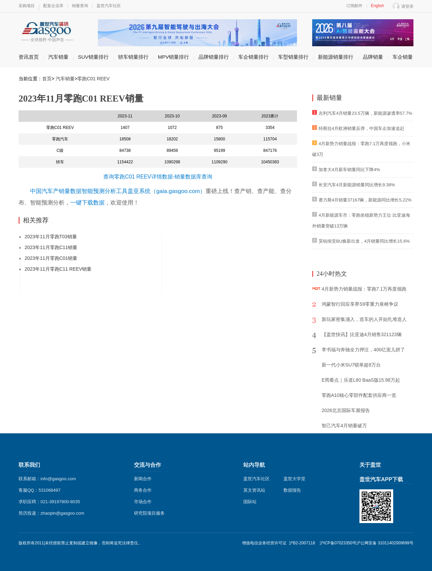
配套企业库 (53, 5)
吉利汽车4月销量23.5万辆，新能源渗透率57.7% (365, 113)
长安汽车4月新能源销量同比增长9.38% (357, 184)
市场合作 (143, 501)
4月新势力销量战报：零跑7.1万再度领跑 (364, 289)
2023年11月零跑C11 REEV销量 (58, 269)
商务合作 (143, 490)
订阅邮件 (354, 5)
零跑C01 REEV (93, 78)
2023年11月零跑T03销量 (51, 236)
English (377, 5)
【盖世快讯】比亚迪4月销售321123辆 (362, 334)
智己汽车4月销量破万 (344, 425)
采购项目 (27, 5)
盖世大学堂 (294, 478)
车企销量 (403, 57)
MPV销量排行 (173, 57)
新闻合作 (143, 478)
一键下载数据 (87, 202)
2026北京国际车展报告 (346, 410)
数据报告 (292, 490)
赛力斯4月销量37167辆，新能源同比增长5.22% (365, 199)
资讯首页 (29, 57)
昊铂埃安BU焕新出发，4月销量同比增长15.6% (364, 241)
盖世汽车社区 (109, 5)
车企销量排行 (253, 57)
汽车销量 (58, 57)
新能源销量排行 (335, 57)
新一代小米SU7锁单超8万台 (351, 365)
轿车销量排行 (133, 57)
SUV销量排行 (93, 57)
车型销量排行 (293, 57)
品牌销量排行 (213, 57)
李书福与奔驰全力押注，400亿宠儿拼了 (363, 349)
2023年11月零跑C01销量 (51, 258)
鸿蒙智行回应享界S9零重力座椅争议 (360, 304)
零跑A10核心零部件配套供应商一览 (359, 395)
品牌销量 (373, 57)
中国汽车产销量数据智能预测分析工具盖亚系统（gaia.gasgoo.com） (118, 191)
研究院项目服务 (149, 513)
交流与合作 (147, 465)
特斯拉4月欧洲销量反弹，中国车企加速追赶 (361, 128)
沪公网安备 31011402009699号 (384, 543)
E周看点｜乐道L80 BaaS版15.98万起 (361, 380)
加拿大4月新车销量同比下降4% (349, 169)
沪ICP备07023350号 (338, 543)
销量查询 (80, 5)
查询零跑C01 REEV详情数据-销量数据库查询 (157, 177)
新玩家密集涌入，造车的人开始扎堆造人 (364, 319)
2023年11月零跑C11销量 (51, 247)
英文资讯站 (254, 490)
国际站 (249, 501)
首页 (47, 78)
